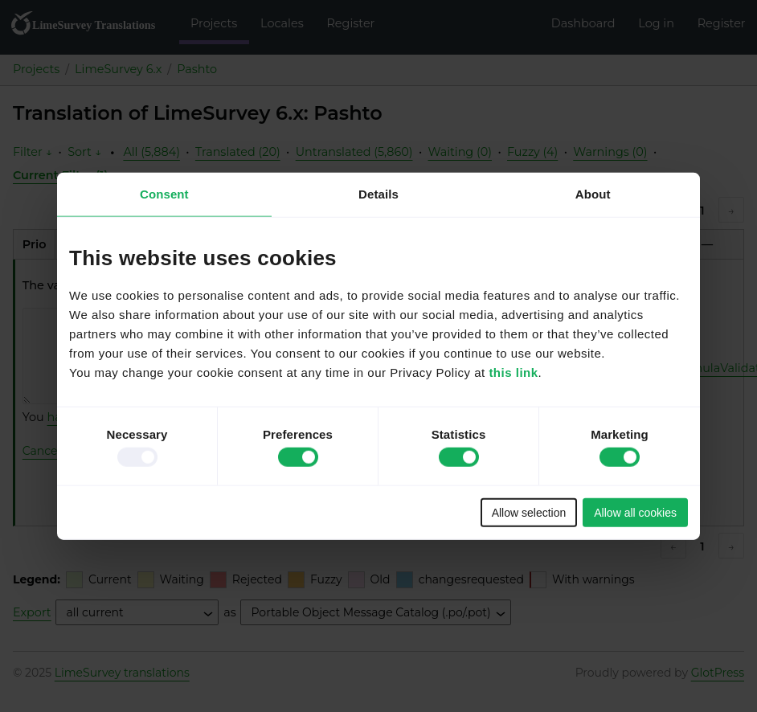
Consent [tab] (164, 194)
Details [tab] (378, 194)
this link (513, 372)
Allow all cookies (635, 511)
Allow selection (529, 511)
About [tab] (593, 194)
